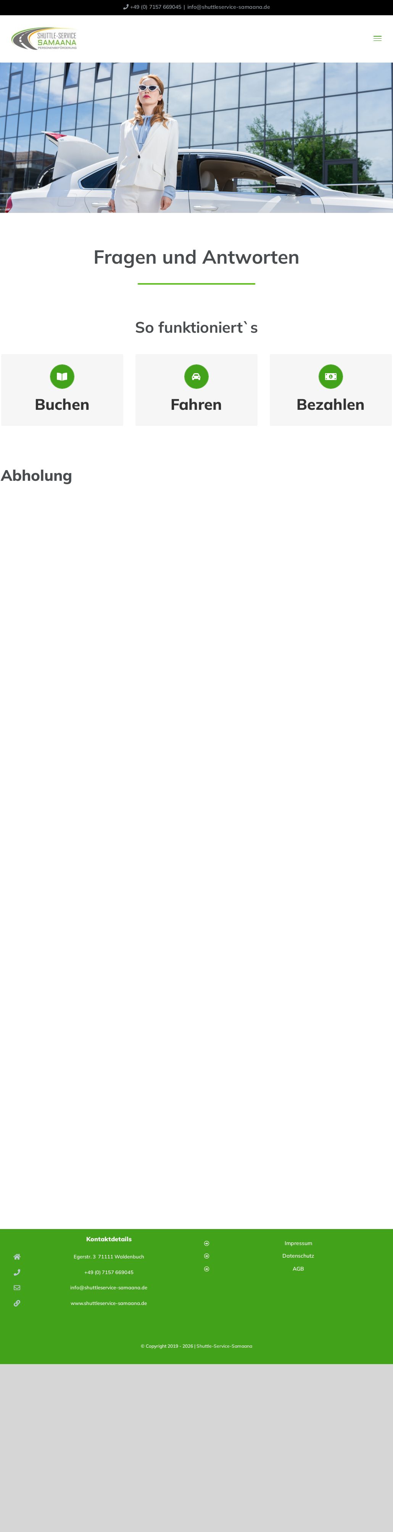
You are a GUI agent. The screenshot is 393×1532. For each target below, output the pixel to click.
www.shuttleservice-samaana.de (109, 1303)
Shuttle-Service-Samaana (224, 1346)
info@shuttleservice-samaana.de (228, 6)
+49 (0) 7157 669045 (109, 1272)
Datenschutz (298, 1255)
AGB (298, 1268)
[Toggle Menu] (377, 38)
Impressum (298, 1243)
